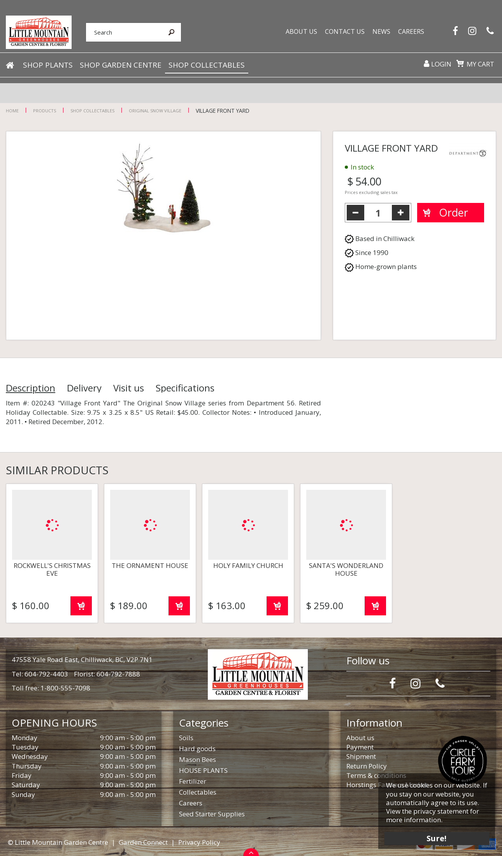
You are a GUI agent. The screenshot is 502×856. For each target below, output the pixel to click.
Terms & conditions (376, 775)
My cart (480, 64)
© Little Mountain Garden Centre (58, 842)
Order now (81, 605)
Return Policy (366, 766)
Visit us (128, 388)
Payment (360, 746)
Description (30, 388)
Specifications (185, 388)
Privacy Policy (199, 842)
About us (360, 737)
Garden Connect (143, 842)
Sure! (436, 837)
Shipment (361, 756)
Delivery (84, 388)
